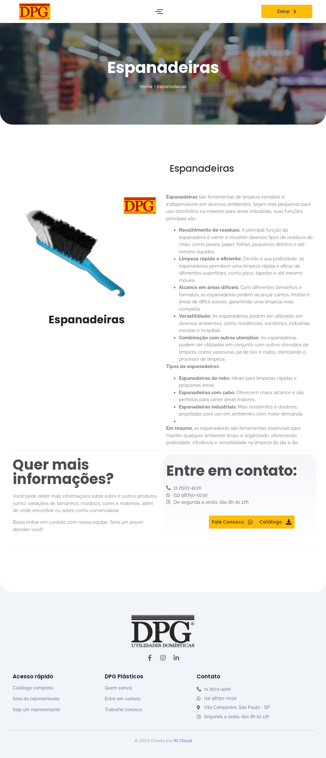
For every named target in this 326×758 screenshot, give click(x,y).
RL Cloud (183, 741)
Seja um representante (36, 709)
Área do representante (36, 698)
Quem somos (118, 687)
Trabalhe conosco (123, 709)
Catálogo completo (33, 687)
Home (146, 86)
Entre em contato (123, 698)
